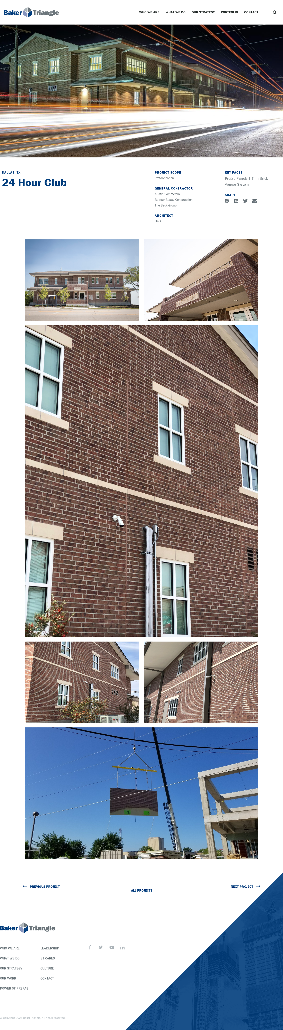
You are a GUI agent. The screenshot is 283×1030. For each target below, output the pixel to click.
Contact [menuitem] (47, 978)
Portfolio (230, 12)
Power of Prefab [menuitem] (14, 988)
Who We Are (150, 12)
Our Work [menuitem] (8, 978)
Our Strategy (204, 12)
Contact (252, 12)
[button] (275, 12)
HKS (158, 221)
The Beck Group (166, 205)
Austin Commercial (168, 194)
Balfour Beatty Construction (174, 199)
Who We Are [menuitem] (10, 948)
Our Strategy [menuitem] (11, 968)
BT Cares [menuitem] (47, 958)
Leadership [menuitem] (49, 948)
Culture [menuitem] (47, 968)
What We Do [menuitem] (9, 958)
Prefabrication (164, 178)
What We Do (177, 12)
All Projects (141, 890)
